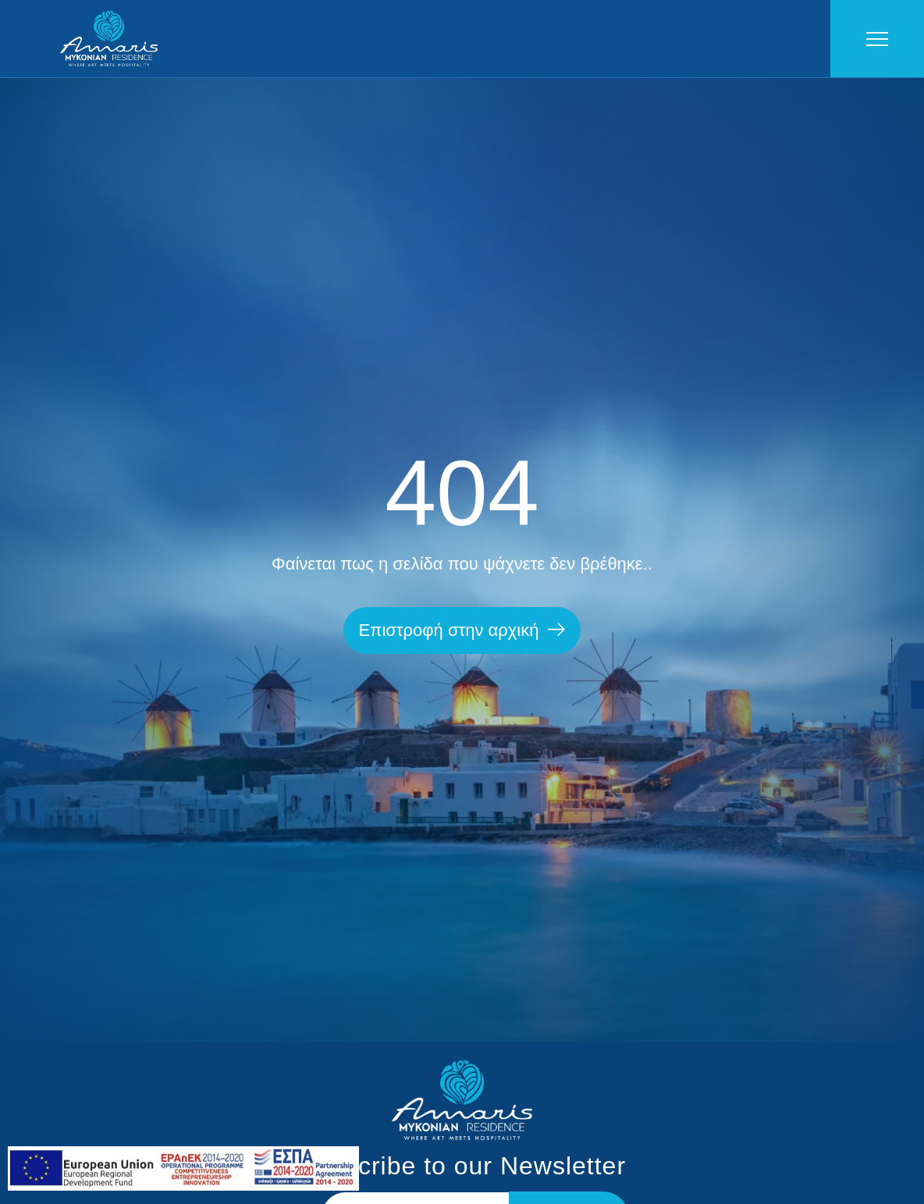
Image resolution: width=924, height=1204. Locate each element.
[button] (462, 630)
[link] (183, 1186)
